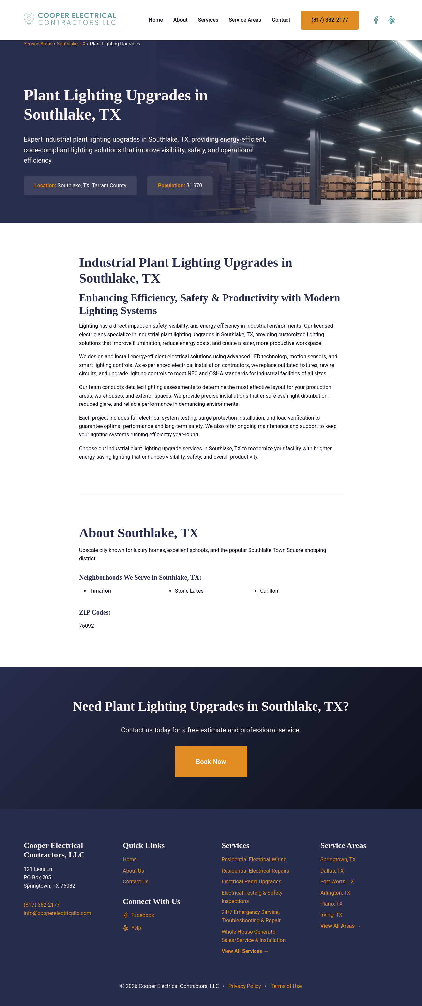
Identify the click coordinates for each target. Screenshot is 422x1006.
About (180, 20)
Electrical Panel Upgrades (251, 882)
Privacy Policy (244, 986)
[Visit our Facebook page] (375, 20)
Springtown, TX (338, 859)
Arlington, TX (335, 893)
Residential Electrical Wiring (254, 859)
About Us (133, 871)
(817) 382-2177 (330, 20)
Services (208, 20)
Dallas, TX (332, 871)
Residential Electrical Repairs (255, 871)
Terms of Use (286, 986)
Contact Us (136, 882)
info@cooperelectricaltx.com (57, 913)
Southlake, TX (71, 44)
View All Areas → (340, 926)
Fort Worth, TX (337, 882)
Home (156, 20)
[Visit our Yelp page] (391, 20)
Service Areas (245, 20)
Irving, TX (331, 915)
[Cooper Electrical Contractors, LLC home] (70, 18)
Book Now (211, 762)
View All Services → (245, 951)
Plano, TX (331, 904)
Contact (281, 20)
